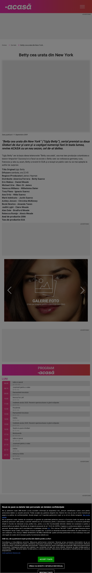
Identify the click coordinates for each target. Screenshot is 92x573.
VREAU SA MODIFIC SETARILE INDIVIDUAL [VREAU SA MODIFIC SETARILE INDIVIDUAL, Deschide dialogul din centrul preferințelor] (46, 566)
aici (49, 528)
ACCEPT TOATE (46, 559)
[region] (46, 538)
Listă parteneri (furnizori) (11, 553)
